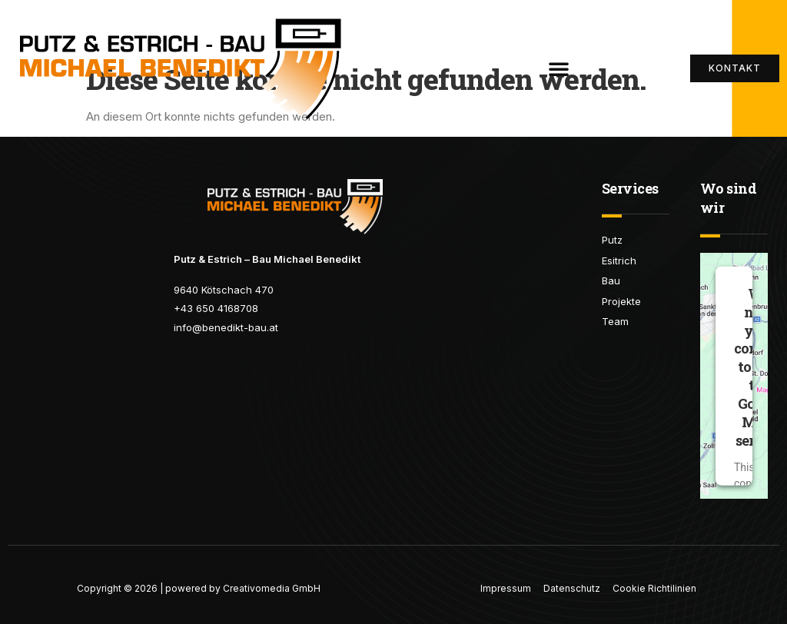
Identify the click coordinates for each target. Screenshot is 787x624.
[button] (559, 68)
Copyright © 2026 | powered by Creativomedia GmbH (198, 588)
